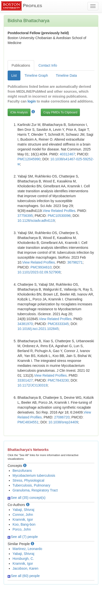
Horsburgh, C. (23, 559)
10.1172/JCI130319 (32, 385)
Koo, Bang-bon (24, 524)
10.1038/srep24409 (63, 422)
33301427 (25, 380)
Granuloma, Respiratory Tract (35, 490)
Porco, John (22, 529)
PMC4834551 (28, 422)
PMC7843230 (58, 380)
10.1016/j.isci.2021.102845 (37, 329)
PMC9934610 (41, 267)
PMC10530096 (59, 216)
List (14, 75)
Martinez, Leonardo (27, 549)
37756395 (25, 216)
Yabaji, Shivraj (23, 510)
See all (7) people (23, 537)
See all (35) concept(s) (26, 498)
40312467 (67, 154)
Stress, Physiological (28, 480)
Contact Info (48, 65)
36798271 (75, 262)
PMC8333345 (58, 324)
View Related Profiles (59, 211)
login (32, 101)
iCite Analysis (19, 112)
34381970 (25, 324)
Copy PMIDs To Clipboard (60, 112)
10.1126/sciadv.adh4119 (36, 220)
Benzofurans (22, 471)
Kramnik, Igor (23, 519)
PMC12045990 (28, 159)
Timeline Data (66, 75)
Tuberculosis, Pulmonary (31, 485)
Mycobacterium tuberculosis (34, 475)
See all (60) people (24, 576)
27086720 (61, 417)
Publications (21, 65)
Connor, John (23, 515)
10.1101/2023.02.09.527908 (38, 272)
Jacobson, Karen (25, 568)
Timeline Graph (36, 75)
